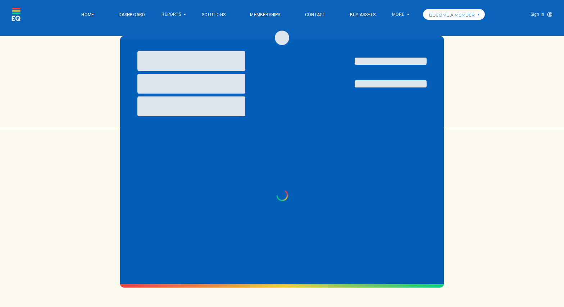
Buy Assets (363, 14)
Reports (173, 15)
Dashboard (132, 14)
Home (87, 14)
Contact (315, 14)
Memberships (265, 14)
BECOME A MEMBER (454, 15)
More (400, 15)
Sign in (537, 14)
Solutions (214, 14)
